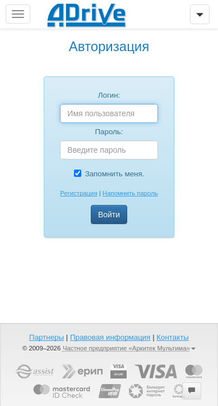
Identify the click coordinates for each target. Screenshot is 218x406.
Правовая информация (110, 337)
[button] (191, 390)
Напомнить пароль (130, 193)
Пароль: (109, 131)
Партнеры (46, 337)
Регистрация (78, 193)
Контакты (172, 337)
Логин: (109, 95)
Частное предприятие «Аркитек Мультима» (129, 348)
